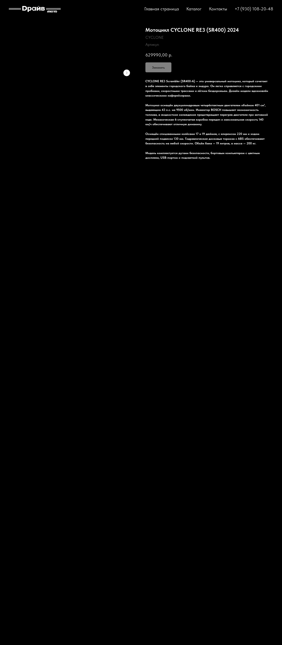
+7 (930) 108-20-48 (254, 8)
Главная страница (161, 8)
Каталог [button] (194, 8)
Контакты (218, 8)
